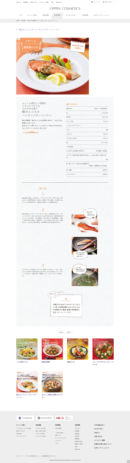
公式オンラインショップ (101, 448)
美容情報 (23, 20)
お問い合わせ (33, 2)
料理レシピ (58, 435)
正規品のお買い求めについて (102, 444)
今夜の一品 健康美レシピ (33, 20)
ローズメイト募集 (44, 2)
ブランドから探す (40, 433)
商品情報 (38, 425)
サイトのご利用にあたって (32, 456)
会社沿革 (77, 436)
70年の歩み (19, 433)
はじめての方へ (98, 429)
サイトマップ (19, 456)
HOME (17, 20)
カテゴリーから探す (41, 428)
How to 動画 (58, 428)
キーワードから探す (41, 436)
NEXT (68, 332)
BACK (61, 332)
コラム (57, 443)
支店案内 (77, 433)
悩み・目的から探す (41, 431)
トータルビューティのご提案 (23, 428)
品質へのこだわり (20, 431)
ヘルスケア (58, 440)
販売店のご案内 (79, 444)
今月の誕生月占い (99, 425)
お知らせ (18, 2)
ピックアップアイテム (60, 438)
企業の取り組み (79, 441)
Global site (58, 2)
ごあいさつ (77, 428)
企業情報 (77, 425)
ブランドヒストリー (21, 436)
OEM (52, 2)
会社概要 (77, 431)
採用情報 (25, 2)
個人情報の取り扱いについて (48, 456)
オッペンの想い (20, 425)
